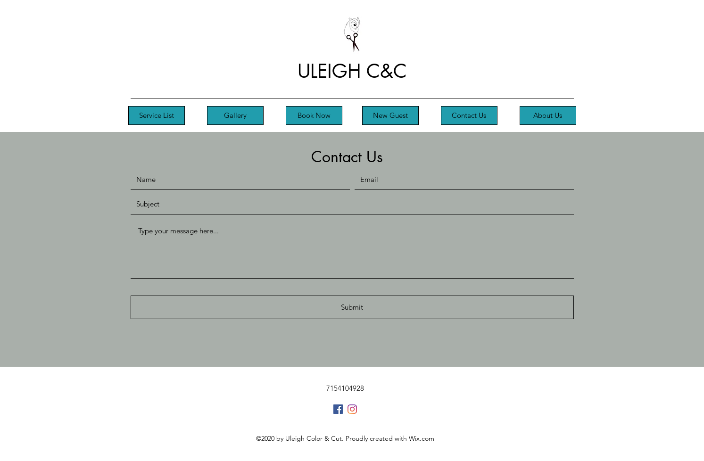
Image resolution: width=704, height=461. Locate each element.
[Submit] (352, 307)
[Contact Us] (469, 115)
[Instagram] (352, 409)
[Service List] (156, 115)
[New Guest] (390, 115)
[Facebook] (338, 409)
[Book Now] (314, 115)
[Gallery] (235, 115)
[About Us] (548, 115)
